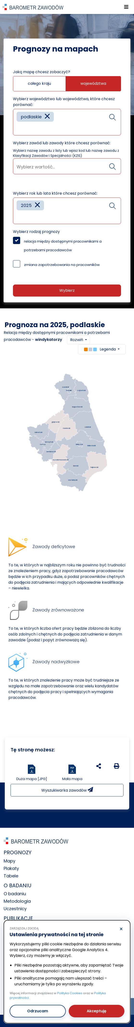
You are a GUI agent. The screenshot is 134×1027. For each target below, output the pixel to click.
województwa (93, 83)
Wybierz (67, 290)
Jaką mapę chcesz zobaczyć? (41, 72)
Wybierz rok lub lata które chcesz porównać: (55, 193)
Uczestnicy (15, 909)
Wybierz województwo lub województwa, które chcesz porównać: (64, 101)
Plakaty (11, 868)
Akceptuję (96, 1011)
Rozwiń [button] (77, 340)
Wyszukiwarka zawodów (67, 790)
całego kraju (39, 83)
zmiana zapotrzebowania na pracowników (62, 264)
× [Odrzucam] (121, 929)
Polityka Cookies (69, 993)
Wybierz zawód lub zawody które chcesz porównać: (61, 143)
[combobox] (67, 122)
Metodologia (17, 901)
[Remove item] (47, 116)
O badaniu (15, 894)
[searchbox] (18, 128)
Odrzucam (37, 1011)
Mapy (9, 861)
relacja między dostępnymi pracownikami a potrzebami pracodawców (63, 245)
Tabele (11, 876)
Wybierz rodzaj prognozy (36, 231)
